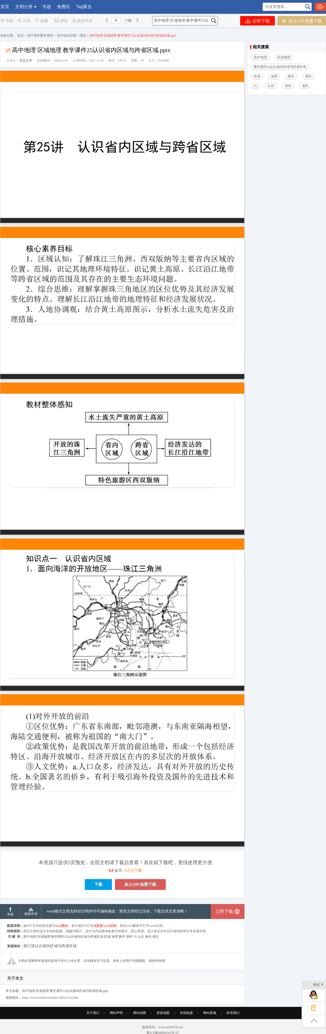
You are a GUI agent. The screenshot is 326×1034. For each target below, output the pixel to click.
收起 (318, 985)
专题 (46, 6)
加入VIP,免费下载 (301, 20)
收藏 (41, 21)
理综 (83, 35)
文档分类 (24, 6)
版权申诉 (81, 21)
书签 (6, 21)
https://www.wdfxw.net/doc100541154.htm (50, 1004)
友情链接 (186, 1020)
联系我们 (233, 1020)
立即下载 (258, 20)
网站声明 (116, 1020)
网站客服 (209, 1020)
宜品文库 (25, 60)
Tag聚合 (84, 6)
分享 (23, 21)
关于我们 (92, 1020)
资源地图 (163, 1020)
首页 (5, 6)
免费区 (63, 6)
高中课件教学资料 (40, 35)
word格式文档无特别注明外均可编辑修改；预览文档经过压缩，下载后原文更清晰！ (117, 918)
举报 (61, 21)
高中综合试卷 (66, 35)
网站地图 (139, 1020)
